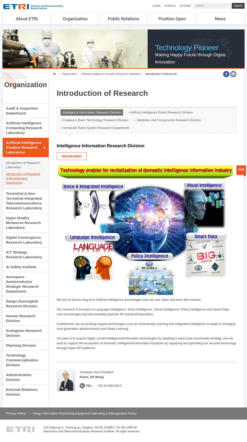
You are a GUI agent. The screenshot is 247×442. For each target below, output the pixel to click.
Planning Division (21, 345)
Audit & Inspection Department (22, 110)
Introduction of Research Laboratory (23, 165)
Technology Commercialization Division (22, 360)
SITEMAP (185, 5)
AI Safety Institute (21, 267)
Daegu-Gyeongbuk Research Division (22, 303)
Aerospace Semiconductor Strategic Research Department (22, 284)
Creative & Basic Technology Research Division (95, 120)
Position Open (172, 18)
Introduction (72, 156)
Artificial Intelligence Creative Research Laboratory (23, 147)
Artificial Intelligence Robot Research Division (161, 112)
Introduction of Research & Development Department (23, 178)
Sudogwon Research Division (24, 333)
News (220, 18)
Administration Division (19, 377)
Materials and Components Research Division (169, 120)
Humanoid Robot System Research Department (95, 128)
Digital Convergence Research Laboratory (24, 239)
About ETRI (27, 18)
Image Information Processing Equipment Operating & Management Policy (84, 413)
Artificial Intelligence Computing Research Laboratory (24, 128)
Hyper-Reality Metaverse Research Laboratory (23, 223)
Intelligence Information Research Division (91, 112)
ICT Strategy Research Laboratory (24, 254)
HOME (157, 5)
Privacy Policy (16, 413)
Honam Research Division (21, 318)
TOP (241, 169)
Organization (75, 18)
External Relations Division (22, 391)
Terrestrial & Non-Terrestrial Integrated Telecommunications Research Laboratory (24, 200)
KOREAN (170, 5)
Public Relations (123, 18)
